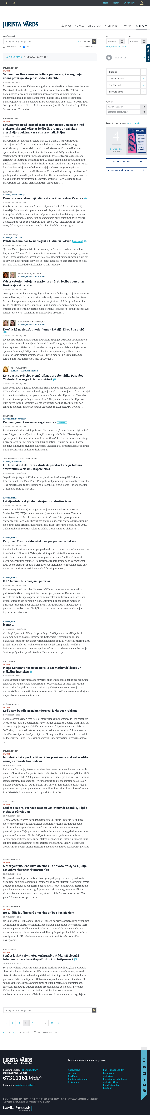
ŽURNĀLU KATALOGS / (123, 123)
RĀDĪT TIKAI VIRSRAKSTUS (45, 1032)
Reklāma (73, 1076)
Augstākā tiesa (9, 801)
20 (9, 1032)
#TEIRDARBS (112, 25)
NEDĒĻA (109, 46)
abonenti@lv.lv (30, 1069)
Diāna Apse (7, 192)
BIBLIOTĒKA (94, 25)
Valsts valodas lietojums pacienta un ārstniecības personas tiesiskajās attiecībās (43, 283)
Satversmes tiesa (10, 68)
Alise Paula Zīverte (19, 368)
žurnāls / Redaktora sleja (14, 419)
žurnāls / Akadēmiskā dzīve (14, 462)
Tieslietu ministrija (11, 859)
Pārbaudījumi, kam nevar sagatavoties (29, 422)
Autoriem (108, 1076)
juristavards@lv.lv (25, 1085)
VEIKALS (79, 25)
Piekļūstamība (111, 1085)
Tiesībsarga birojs (11, 704)
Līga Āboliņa (37, 274)
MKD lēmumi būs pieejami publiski (26, 581)
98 (52, 1022)
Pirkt (105, 3)
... (45, 1022)
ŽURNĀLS (66, 25)
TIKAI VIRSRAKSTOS (12, 46)
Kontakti (107, 1088)
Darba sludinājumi (78, 1079)
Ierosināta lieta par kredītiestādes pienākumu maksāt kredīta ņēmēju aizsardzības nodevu (45, 759)
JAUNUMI (127, 25)
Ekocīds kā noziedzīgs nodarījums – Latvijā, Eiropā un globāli (44, 329)
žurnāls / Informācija (12, 238)
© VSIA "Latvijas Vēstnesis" (83, 1098)
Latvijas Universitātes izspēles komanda (21, 459)
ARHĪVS (140, 25)
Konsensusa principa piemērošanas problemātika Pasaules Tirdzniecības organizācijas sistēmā (43, 377)
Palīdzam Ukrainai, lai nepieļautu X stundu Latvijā (37, 241)
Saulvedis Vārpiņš (10, 235)
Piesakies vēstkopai (126, 170)
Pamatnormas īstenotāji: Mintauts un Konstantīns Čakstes (43, 198)
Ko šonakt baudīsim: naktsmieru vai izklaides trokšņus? (41, 711)
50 (13, 1032)
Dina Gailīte (8, 416)
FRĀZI (26, 46)
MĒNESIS (116, 46)
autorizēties (130, 3)
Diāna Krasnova (24, 322)
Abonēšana (74, 1069)
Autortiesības (110, 1082)
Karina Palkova (24, 274)
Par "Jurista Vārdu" (113, 1069)
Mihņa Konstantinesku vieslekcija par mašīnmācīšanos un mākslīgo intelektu (42, 669)
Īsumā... (8, 625)
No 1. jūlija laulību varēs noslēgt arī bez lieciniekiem (38, 913)
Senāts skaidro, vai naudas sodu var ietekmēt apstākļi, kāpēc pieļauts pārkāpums (45, 810)
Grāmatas (73, 1082)
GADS (124, 46)
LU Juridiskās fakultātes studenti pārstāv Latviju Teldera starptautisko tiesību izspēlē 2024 (42, 467)
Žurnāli (72, 1073)
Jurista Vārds (9, 661)
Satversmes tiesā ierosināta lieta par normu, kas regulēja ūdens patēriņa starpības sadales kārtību (42, 76)
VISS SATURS (15, 56)
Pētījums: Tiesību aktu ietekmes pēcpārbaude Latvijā (39, 541)
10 (4, 1032)
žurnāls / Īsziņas (10, 498)
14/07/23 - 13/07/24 (36, 56)
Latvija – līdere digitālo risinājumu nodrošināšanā (37, 501)
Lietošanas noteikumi (115, 1079)
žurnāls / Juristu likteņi (14, 195)
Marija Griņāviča (39, 322)
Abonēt (116, 3)
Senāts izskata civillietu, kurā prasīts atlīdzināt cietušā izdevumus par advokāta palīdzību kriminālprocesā (41, 957)
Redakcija (108, 1073)
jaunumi (6, 71)
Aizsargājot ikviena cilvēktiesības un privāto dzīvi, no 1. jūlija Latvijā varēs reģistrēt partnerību (45, 868)
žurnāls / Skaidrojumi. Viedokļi (31, 277)
